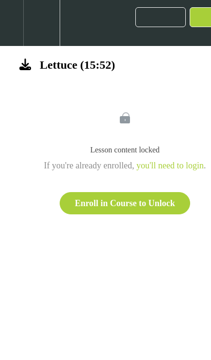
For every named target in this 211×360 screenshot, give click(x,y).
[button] (11, 23)
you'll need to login (170, 165)
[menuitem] (41, 23)
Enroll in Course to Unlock (125, 203)
